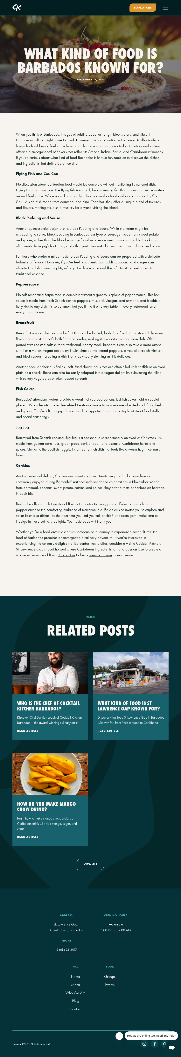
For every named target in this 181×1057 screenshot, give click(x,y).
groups (109, 976)
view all (90, 864)
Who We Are (76, 992)
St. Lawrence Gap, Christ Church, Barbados (66, 927)
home (75, 976)
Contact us (66, 554)
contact (75, 1008)
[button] (165, 7)
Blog (75, 1000)
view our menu (100, 554)
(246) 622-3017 (66, 949)
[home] (16, 7)
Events (110, 984)
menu (75, 984)
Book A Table (142, 7)
